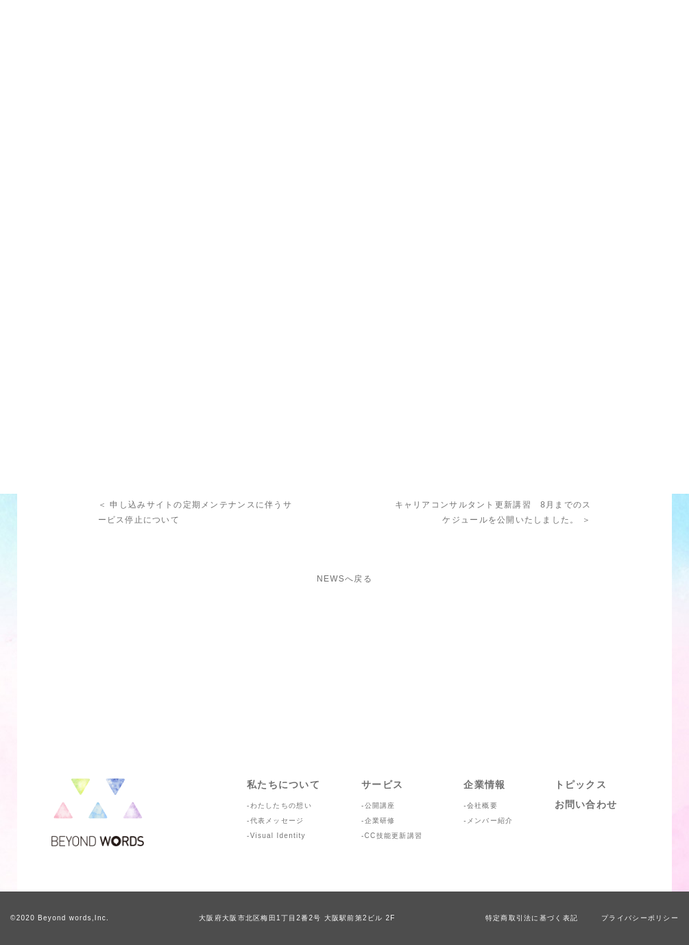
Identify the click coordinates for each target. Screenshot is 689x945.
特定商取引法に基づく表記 (531, 918)
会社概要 (482, 805)
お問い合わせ (586, 804)
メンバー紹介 (490, 820)
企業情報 (484, 784)
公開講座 (380, 805)
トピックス (581, 784)
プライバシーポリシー (640, 918)
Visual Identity (278, 835)
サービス (382, 784)
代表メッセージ (277, 820)
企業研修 (380, 820)
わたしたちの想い (281, 805)
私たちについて (283, 784)
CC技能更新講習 (394, 835)
